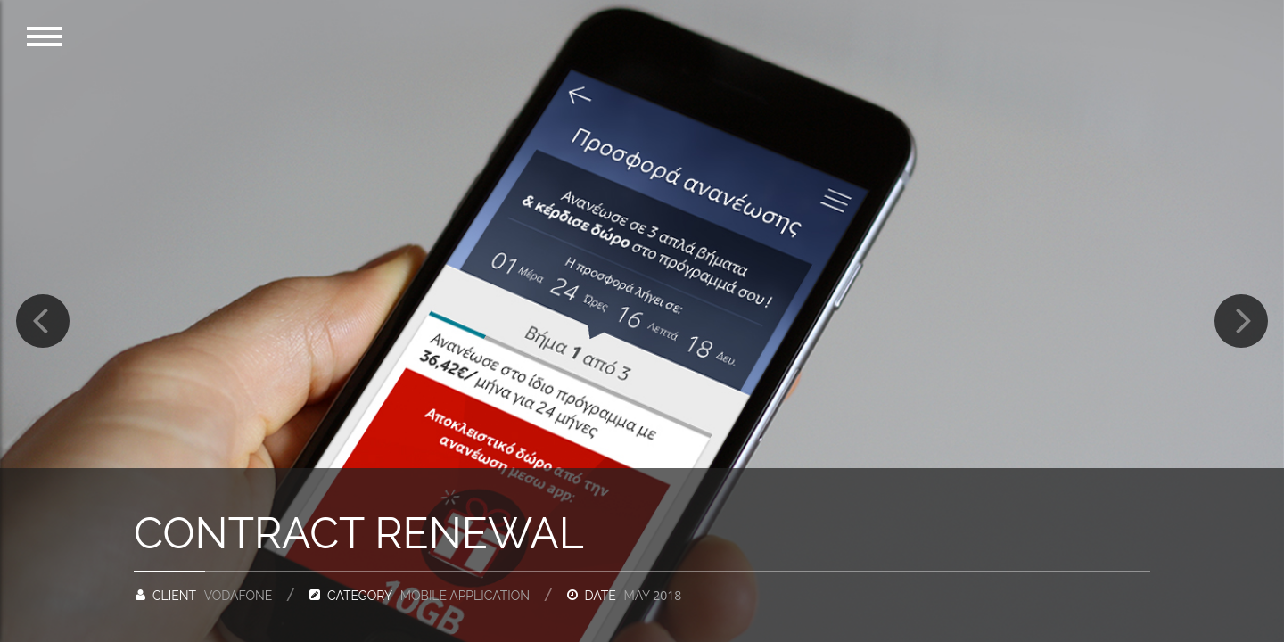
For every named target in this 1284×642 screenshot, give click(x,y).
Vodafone (238, 595)
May (652, 595)
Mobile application (465, 595)
